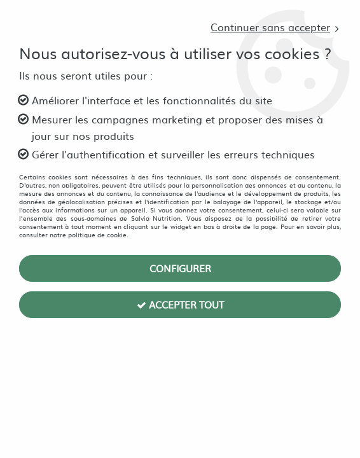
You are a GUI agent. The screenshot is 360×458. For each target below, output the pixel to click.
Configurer (180, 268)
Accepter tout (180, 304)
